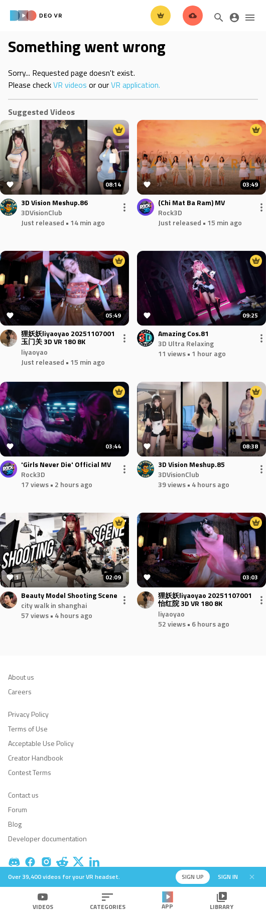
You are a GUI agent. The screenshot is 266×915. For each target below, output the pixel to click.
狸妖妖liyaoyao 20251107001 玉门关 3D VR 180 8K (68, 338)
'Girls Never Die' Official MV (66, 465)
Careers (20, 691)
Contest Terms (29, 772)
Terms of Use (28, 728)
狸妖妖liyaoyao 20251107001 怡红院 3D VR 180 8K (205, 599)
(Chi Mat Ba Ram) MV (191, 203)
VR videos (70, 85)
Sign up (193, 876)
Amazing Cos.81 (183, 334)
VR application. (135, 85)
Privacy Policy (28, 714)
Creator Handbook (35, 757)
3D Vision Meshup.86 (54, 203)
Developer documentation (47, 838)
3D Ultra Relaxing (186, 343)
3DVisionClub (41, 212)
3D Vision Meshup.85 (191, 465)
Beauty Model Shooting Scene (69, 595)
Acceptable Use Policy (41, 743)
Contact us (23, 795)
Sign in (228, 876)
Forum (17, 809)
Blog (15, 824)
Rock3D (170, 212)
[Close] (252, 877)
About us (21, 677)
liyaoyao (34, 352)
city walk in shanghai (54, 605)
